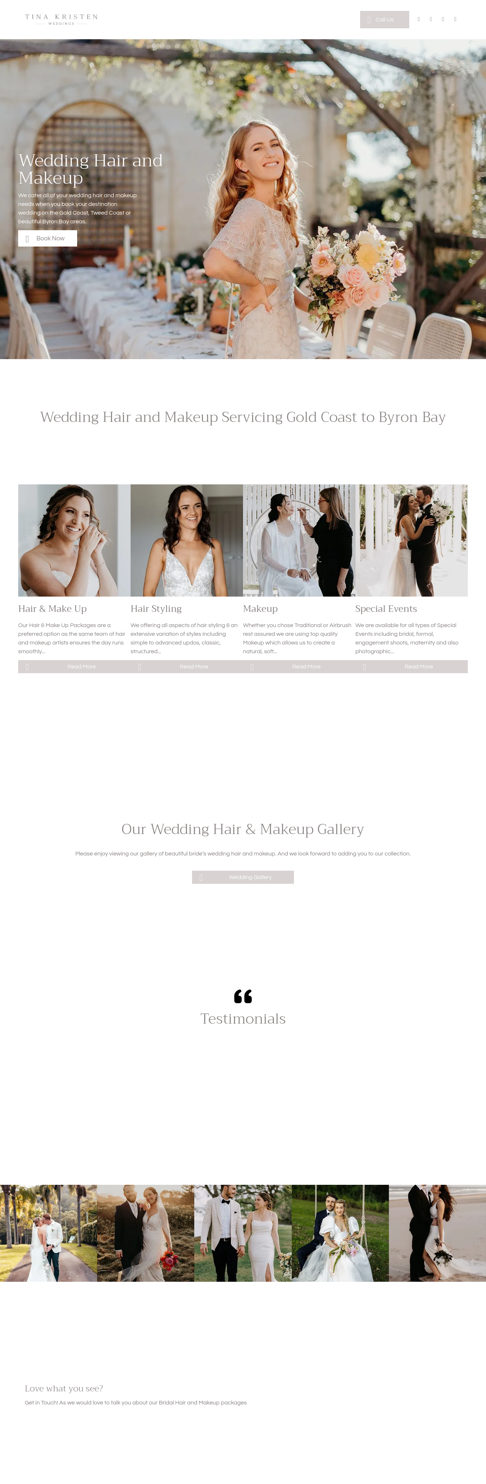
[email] (443, 20)
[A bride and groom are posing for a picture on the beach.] (437, 1233)
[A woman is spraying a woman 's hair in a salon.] (187, 540)
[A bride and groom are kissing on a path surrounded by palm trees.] (48, 1233)
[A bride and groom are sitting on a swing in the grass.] (340, 1233)
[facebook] (418, 20)
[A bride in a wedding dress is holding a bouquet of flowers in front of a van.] (411, 540)
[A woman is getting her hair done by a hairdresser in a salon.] (74, 540)
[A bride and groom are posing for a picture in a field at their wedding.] (145, 1233)
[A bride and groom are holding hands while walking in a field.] (242, 1233)
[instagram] (430, 20)
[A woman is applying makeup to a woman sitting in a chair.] (299, 540)
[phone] (455, 20)
